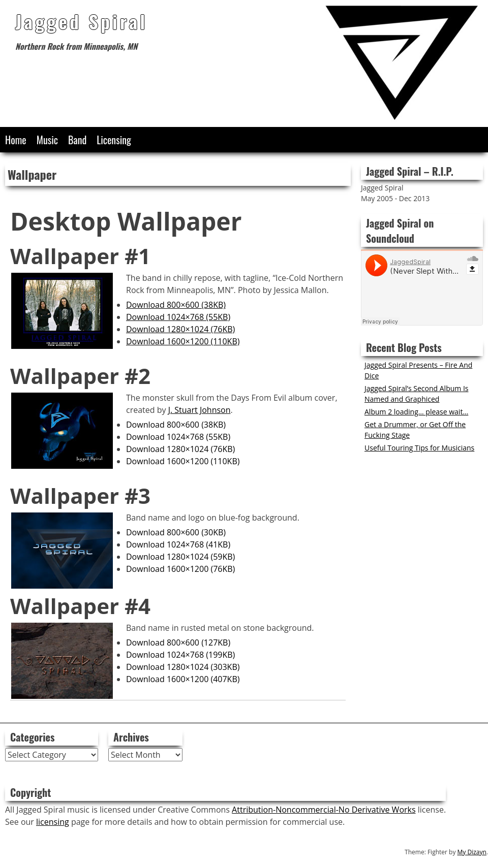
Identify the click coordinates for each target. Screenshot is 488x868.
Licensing (114, 139)
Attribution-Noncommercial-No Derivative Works (323, 809)
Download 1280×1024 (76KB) (180, 329)
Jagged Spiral (81, 21)
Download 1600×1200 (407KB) (182, 679)
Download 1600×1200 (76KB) (180, 568)
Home (15, 139)
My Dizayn (472, 852)
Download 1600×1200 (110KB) (182, 341)
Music (47, 139)
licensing (52, 821)
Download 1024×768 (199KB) (180, 654)
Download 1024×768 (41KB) (178, 544)
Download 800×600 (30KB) (176, 532)
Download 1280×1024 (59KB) (180, 556)
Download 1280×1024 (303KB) (182, 666)
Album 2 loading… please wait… (416, 411)
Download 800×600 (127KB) (178, 642)
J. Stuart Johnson (199, 409)
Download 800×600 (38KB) (176, 304)
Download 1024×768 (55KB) (178, 317)
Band (77, 139)
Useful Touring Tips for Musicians (419, 448)
